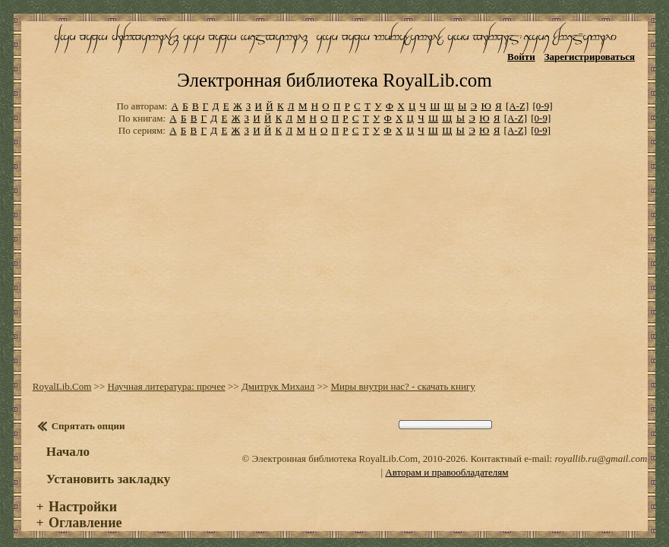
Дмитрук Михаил (277, 373)
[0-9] (543, 93)
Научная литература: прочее (167, 373)
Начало (68, 439)
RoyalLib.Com (62, 373)
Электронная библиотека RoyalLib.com (334, 68)
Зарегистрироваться (589, 56)
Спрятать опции (88, 413)
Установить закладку (108, 466)
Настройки (83, 493)
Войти (521, 56)
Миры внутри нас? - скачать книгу (402, 373)
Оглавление (85, 509)
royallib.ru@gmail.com (600, 445)
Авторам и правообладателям (446, 459)
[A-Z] (517, 93)
